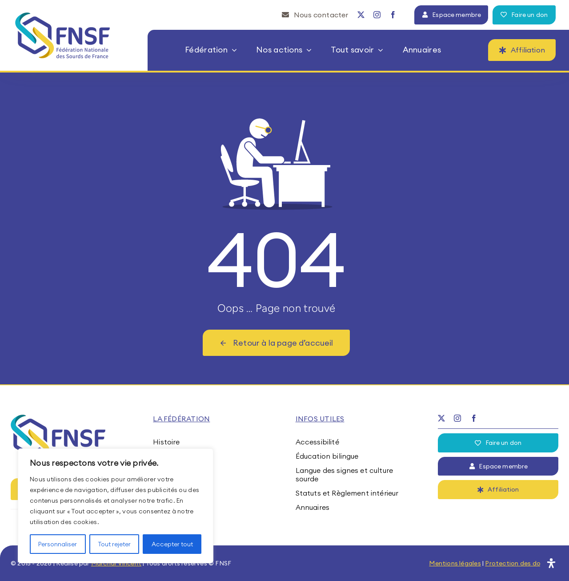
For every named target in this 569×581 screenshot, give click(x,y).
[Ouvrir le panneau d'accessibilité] (551, 563)
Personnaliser (57, 544)
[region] (115, 505)
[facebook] (393, 14)
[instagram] (377, 14)
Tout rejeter (114, 544)
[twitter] (361, 14)
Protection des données (521, 563)
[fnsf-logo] (63, 16)
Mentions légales (455, 563)
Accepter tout (172, 544)
